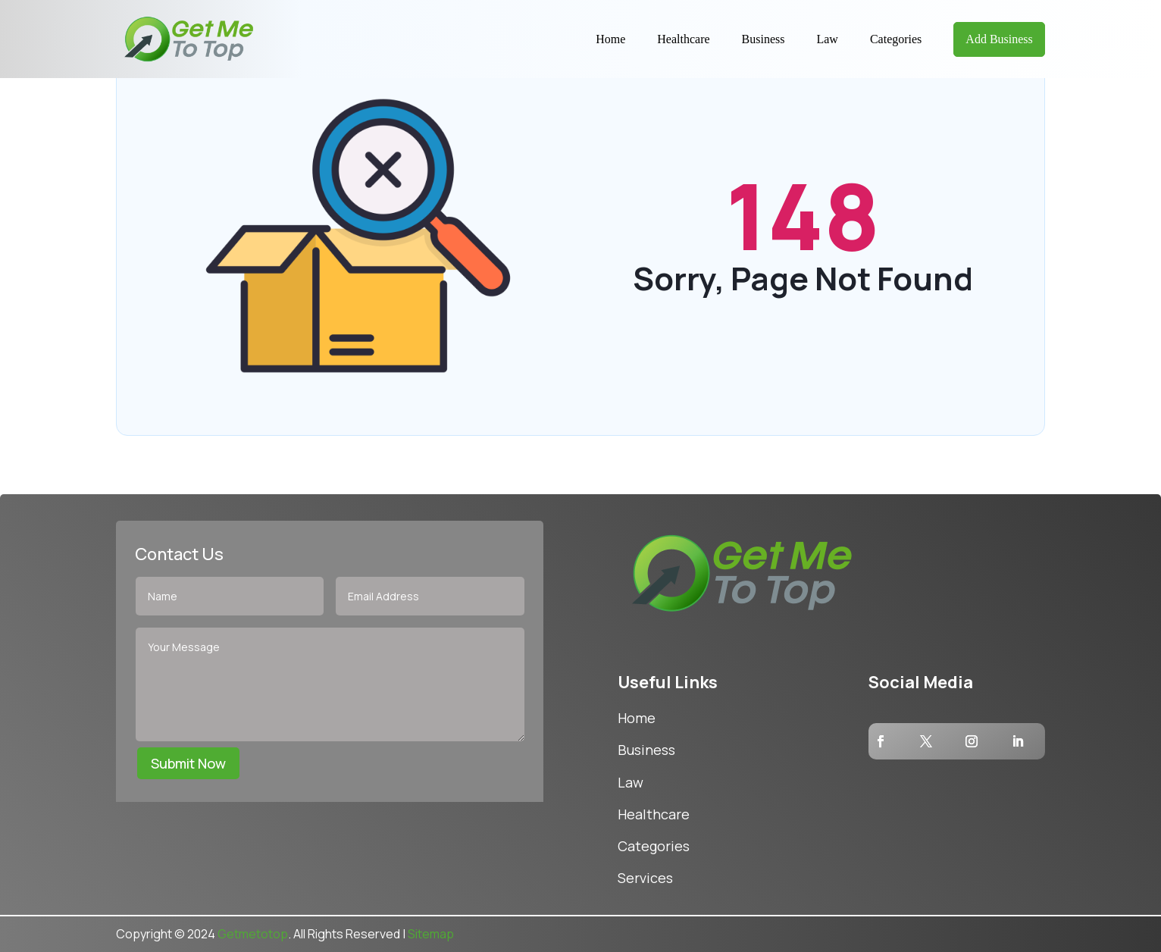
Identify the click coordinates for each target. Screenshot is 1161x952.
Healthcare (683, 39)
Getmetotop (252, 933)
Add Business (998, 39)
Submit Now (188, 763)
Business (763, 39)
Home (610, 39)
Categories (896, 39)
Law (826, 39)
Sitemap (431, 933)
